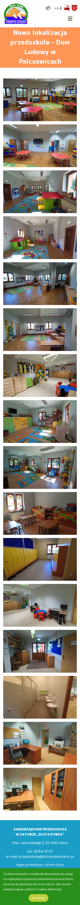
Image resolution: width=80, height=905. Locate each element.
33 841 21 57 (43, 851)
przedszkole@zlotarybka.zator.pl (46, 856)
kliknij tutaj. (55, 889)
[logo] (16, 4)
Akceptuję (38, 898)
